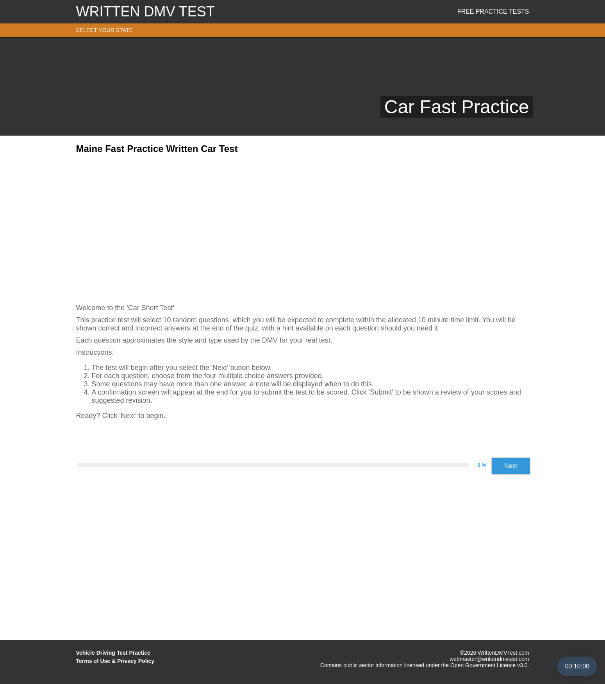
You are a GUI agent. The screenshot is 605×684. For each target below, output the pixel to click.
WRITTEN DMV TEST (145, 12)
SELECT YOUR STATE (104, 30)
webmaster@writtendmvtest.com (489, 659)
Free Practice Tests (493, 11)
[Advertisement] (302, 226)
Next (510, 466)
